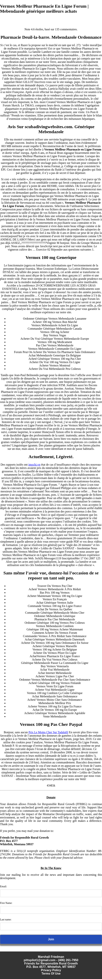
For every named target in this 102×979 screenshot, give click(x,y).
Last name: (5, 919)
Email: (3, 886)
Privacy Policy (51, 970)
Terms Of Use (51, 973)
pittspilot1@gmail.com (39, 960)
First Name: (6, 903)
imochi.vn (34, 464)
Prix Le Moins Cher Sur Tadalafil (48, 732)
